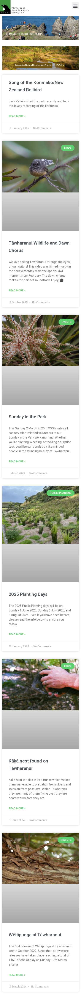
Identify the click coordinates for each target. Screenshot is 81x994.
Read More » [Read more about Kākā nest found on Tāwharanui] (17, 808)
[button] (75, 5)
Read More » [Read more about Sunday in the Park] (17, 461)
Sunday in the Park (28, 416)
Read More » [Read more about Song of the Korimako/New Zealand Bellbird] (17, 116)
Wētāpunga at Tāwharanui (35, 934)
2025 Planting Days (28, 594)
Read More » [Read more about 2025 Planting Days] (17, 634)
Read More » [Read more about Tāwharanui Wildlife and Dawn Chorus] (17, 290)
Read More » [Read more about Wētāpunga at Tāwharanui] (17, 974)
